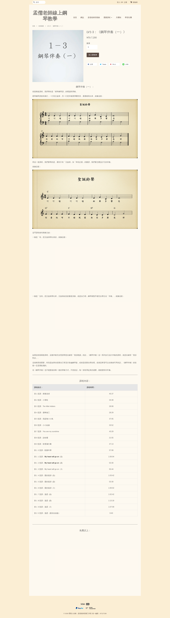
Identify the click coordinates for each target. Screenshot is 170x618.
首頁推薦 (41, 26)
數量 (88, 43)
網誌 (82, 17)
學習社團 (128, 17)
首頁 (75, 17)
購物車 (135, 2)
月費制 (118, 17)
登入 (118, 2)
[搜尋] (38, 2)
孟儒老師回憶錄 (94, 17)
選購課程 (108, 17)
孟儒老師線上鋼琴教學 (50, 15)
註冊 (125, 2)
